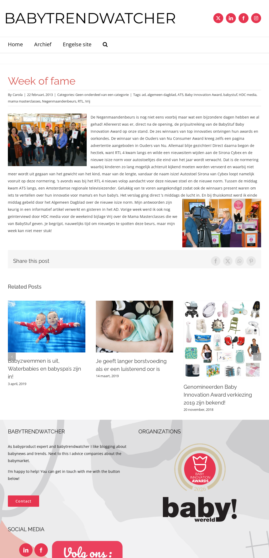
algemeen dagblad (161, 94)
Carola (18, 94)
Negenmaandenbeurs (59, 101)
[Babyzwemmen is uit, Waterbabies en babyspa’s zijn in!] (46, 303)
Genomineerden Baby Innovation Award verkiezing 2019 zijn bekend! (218, 395)
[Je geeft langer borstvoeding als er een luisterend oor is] (134, 303)
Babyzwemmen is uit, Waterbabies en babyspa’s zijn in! (44, 369)
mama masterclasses (24, 101)
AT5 (180, 94)
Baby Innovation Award (203, 94)
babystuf (230, 94)
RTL (81, 101)
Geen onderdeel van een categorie (102, 94)
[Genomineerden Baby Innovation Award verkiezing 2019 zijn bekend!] (222, 303)
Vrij (87, 101)
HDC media (247, 94)
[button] (105, 45)
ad (144, 94)
